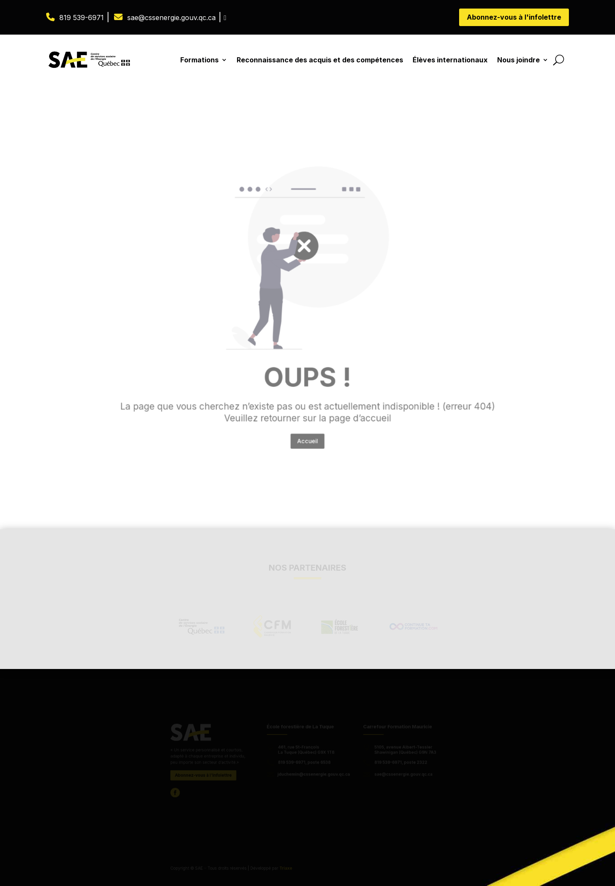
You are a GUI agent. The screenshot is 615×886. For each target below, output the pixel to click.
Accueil (307, 410)
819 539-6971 (81, 17)
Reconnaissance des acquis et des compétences (320, 60)
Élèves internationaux (450, 60)
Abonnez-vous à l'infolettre (514, 17)
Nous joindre (518, 60)
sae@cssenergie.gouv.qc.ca (171, 17)
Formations (199, 60)
